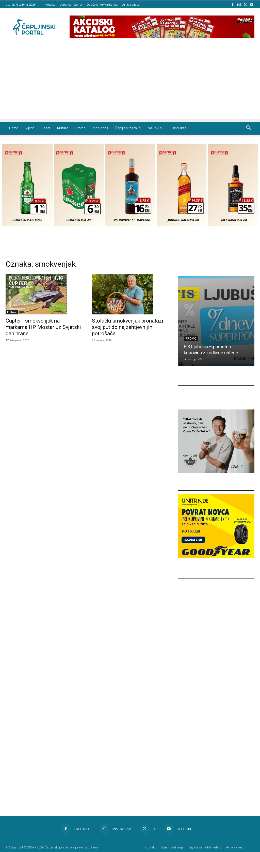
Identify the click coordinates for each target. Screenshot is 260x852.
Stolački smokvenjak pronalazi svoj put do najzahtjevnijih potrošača (127, 327)
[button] (248, 128)
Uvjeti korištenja (71, 4)
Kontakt (49, 4)
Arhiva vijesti (131, 4)
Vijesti (30, 128)
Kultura (62, 128)
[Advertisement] (130, 83)
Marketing (100, 128)
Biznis (97, 312)
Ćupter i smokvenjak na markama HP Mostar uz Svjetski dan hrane (43, 327)
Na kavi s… (156, 128)
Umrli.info (179, 128)
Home (13, 128)
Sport (46, 128)
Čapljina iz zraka (128, 128)
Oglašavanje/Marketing (102, 4)
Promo (80, 128)
